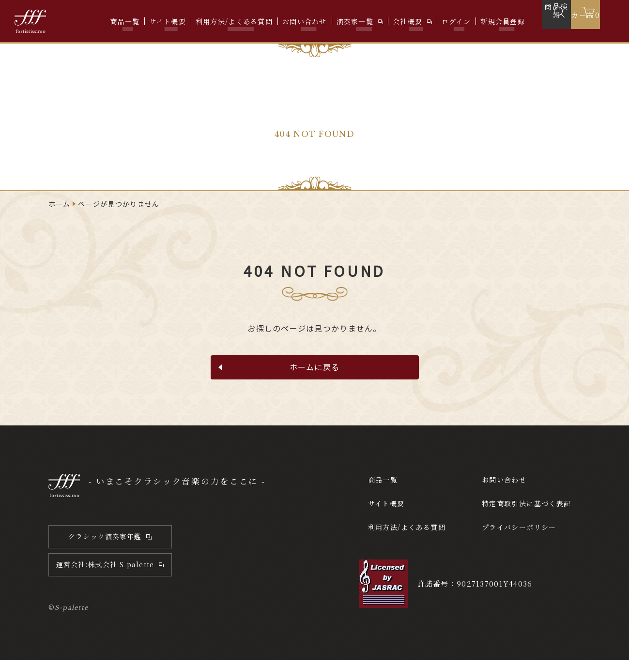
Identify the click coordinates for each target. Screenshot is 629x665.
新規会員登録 (502, 21)
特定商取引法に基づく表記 (527, 507)
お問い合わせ (304, 21)
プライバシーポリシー (518, 530)
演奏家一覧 (355, 21)
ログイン (456, 21)
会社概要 (407, 21)
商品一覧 (124, 21)
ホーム (59, 204)
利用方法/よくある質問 (234, 21)
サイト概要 (167, 21)
